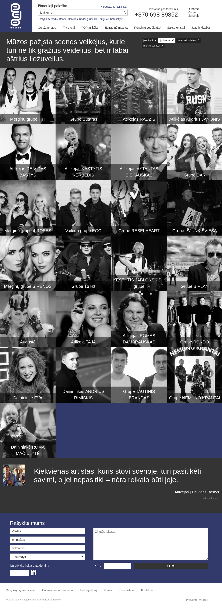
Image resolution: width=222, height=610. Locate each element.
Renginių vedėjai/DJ (147, 27)
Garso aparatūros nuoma (57, 590)
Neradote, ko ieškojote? (114, 6)
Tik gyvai (69, 27)
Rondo (62, 19)
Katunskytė (116, 19)
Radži (82, 19)
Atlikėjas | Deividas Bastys (197, 492)
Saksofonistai (176, 27)
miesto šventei (151, 45)
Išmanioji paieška (52, 6)
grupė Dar (92, 19)
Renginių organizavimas (20, 590)
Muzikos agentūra (16, 16)
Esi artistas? (126, 590)
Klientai (108, 590)
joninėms (165, 40)
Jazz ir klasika (200, 27)
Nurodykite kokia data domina (29, 565)
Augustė (104, 19)
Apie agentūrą (88, 590)
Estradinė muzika (116, 27)
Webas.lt (203, 600)
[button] (47, 557)
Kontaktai (147, 590)
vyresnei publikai (186, 40)
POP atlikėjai (89, 27)
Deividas (73, 19)
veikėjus (92, 42)
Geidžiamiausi (47, 27)
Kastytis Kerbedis (48, 19)
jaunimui (148, 40)
